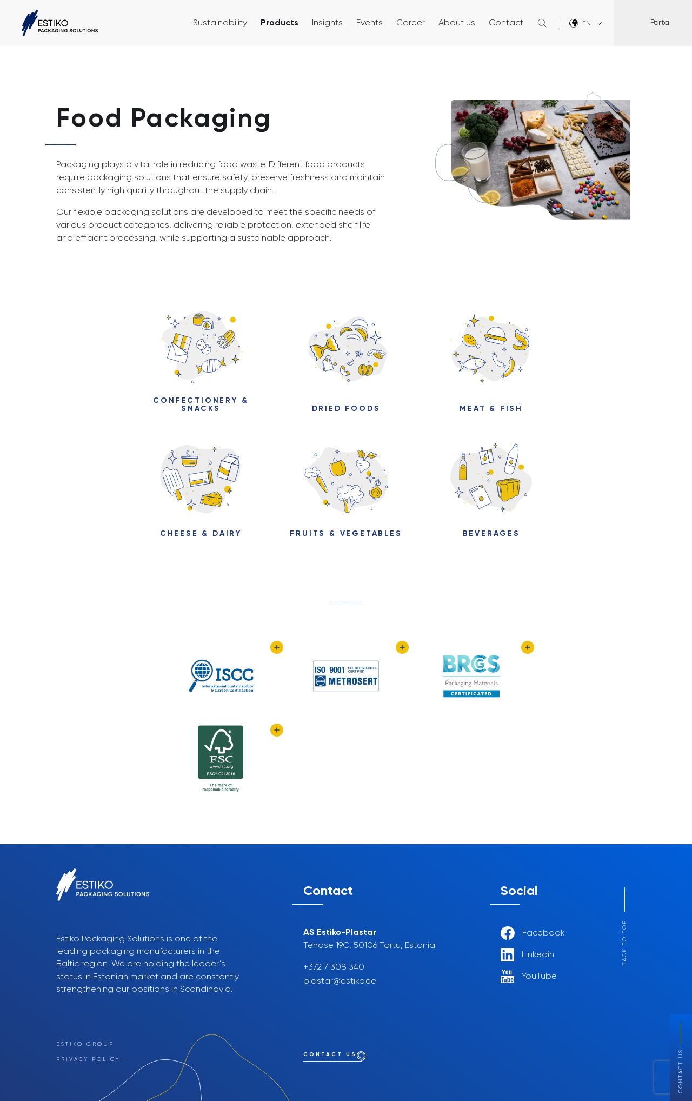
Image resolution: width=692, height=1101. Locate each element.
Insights (327, 23)
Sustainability (220, 23)
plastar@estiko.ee (339, 981)
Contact (506, 23)
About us (456, 23)
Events (369, 23)
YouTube (529, 976)
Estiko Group (85, 1044)
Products (279, 23)
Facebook (533, 933)
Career (410, 23)
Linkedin (527, 954)
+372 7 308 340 (333, 967)
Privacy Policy (88, 1059)
